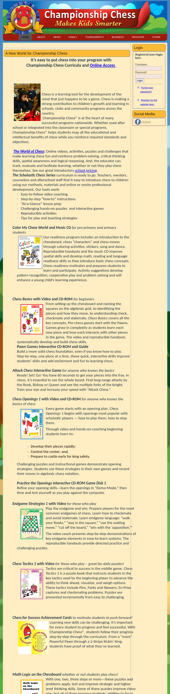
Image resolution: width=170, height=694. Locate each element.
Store (156, 37)
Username (141, 64)
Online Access (103, 65)
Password (140, 72)
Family (73, 37)
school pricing (86, 170)
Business (118, 37)
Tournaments (94, 37)
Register (138, 37)
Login (140, 80)
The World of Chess (28, 151)
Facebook (146, 121)
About (41, 37)
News (57, 37)
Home (25, 37)
